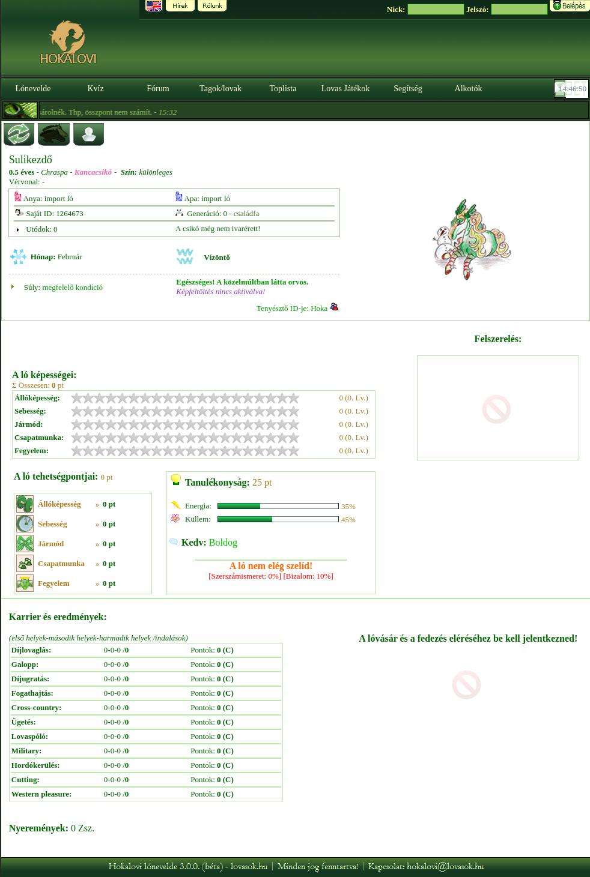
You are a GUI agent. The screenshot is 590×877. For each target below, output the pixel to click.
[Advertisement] (213, 341)
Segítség (408, 88)
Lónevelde (32, 88)
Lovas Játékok (345, 88)
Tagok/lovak (220, 88)
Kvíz (95, 88)
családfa (247, 213)
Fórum (158, 88)
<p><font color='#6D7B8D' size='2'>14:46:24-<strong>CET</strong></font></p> (573, 89)
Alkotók (468, 88)
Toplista (283, 88)
